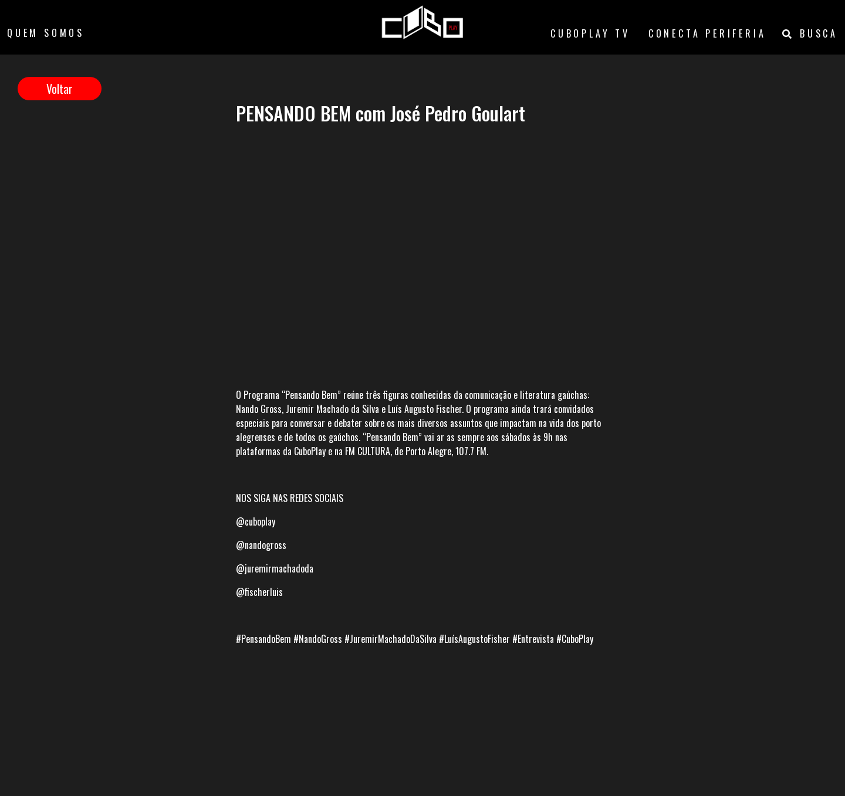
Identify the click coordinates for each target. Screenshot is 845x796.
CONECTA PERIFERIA (707, 33)
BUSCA (810, 33)
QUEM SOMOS (45, 33)
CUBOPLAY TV (590, 33)
